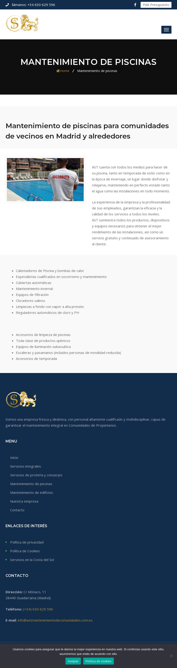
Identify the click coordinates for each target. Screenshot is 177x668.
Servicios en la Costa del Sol (32, 559)
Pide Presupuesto (156, 5)
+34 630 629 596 (33, 4)
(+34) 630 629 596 (38, 609)
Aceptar (73, 661)
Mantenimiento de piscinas (31, 483)
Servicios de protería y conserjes (36, 475)
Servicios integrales (25, 466)
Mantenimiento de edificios (31, 492)
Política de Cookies (25, 551)
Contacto (17, 510)
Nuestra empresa (24, 501)
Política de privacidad (27, 542)
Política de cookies (99, 661)
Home (64, 70)
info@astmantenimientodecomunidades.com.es (55, 620)
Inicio (14, 457)
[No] (171, 656)
